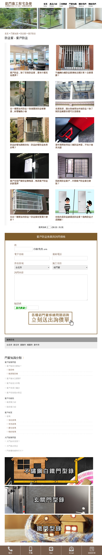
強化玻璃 (12, 424)
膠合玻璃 (12, 432)
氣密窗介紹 (11, 406)
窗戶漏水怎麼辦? (14, 383)
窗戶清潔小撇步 (13, 392)
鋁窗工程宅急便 (18, 4)
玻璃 (8, 420)
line (51, 550)
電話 (10, 550)
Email (71, 550)
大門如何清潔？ (13, 445)
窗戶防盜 (32, 33)
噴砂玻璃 (12, 436)
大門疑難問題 (10, 442)
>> (49, 227)
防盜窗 (23, 33)
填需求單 (92, 550)
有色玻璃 (12, 428)
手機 (30, 550)
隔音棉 (11, 374)
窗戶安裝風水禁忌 (14, 397)
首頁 (6, 33)
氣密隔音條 (13, 378)
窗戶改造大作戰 (13, 387)
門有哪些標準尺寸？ (15, 455)
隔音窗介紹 (11, 411)
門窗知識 (14, 33)
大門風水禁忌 (12, 450)
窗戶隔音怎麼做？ (14, 370)
